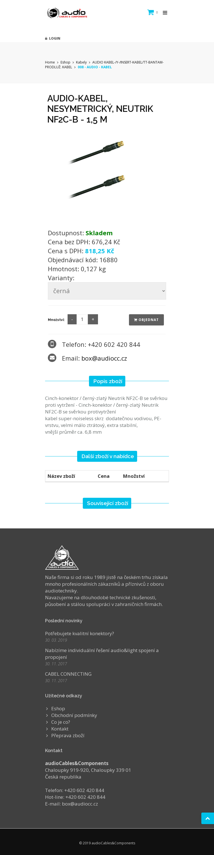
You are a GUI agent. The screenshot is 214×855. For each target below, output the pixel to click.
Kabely (81, 62)
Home (50, 62)
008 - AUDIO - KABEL (95, 67)
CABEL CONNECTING (68, 674)
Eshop (65, 62)
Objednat (146, 319)
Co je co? (60, 722)
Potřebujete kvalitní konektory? (79, 633)
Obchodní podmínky (74, 715)
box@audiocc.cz (104, 358)
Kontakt (59, 728)
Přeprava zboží (67, 735)
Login (52, 38)
